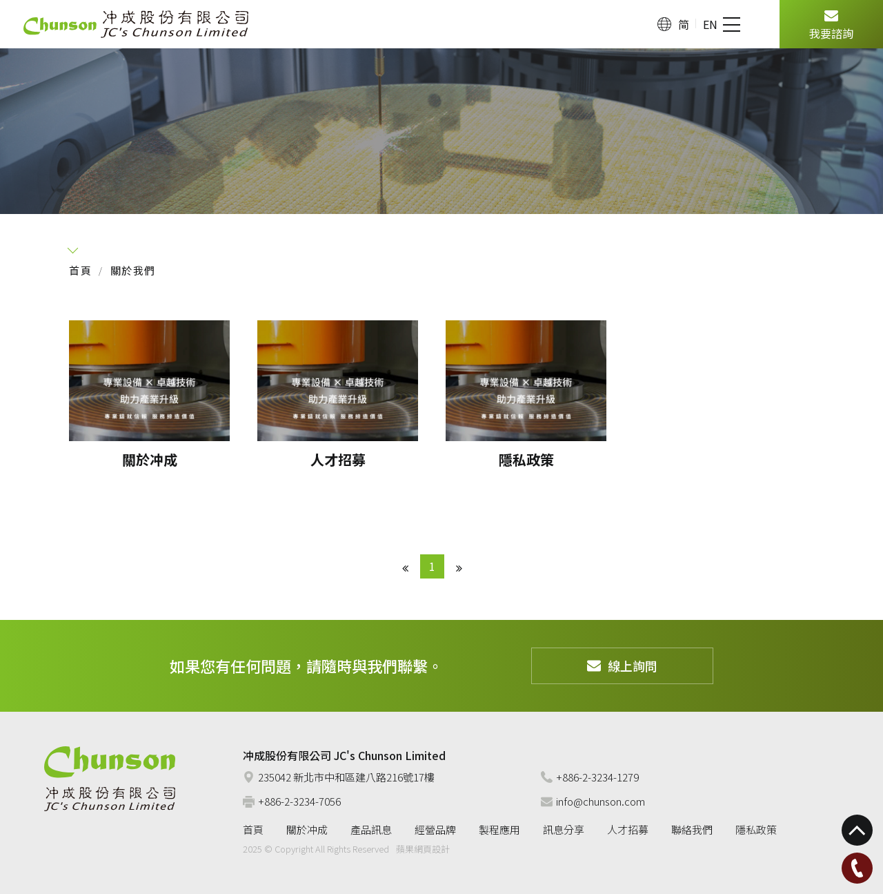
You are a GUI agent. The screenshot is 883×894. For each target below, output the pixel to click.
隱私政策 (756, 829)
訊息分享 (563, 829)
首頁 (80, 270)
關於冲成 (307, 829)
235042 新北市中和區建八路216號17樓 (339, 777)
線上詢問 (622, 665)
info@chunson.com (593, 801)
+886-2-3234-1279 (590, 777)
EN (710, 24)
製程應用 (499, 829)
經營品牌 (435, 829)
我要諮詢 (831, 23)
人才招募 (627, 829)
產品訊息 (371, 829)
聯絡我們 (692, 829)
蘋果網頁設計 (423, 848)
